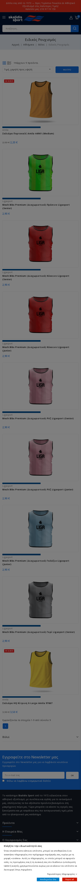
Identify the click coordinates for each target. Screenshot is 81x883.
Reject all (69, 879)
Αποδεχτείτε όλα (48, 879)
